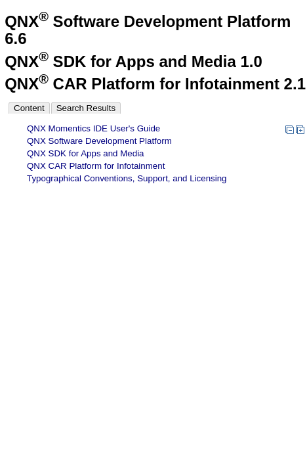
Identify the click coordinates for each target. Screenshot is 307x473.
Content (29, 108)
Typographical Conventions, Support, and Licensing (127, 178)
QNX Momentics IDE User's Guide (93, 128)
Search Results (85, 108)
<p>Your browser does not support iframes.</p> (98, 266)
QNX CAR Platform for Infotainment (96, 166)
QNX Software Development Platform (99, 141)
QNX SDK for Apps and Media (85, 153)
